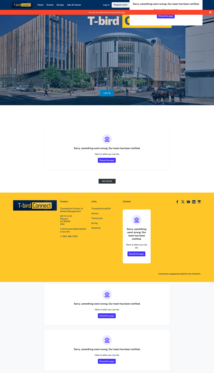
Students (96, 228)
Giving (94, 223)
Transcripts (97, 218)
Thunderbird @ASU (101, 208)
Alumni (94, 213)
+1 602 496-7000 (69, 236)
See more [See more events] (107, 181)
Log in (106, 5)
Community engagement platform (173, 274)
